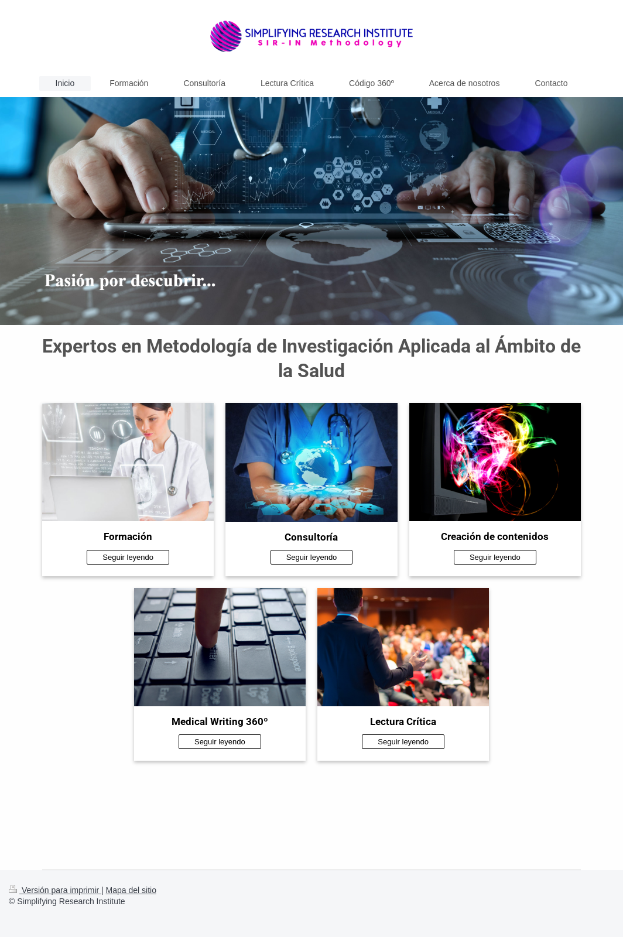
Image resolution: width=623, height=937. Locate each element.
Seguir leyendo (127, 557)
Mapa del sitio (131, 890)
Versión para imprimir (55, 890)
